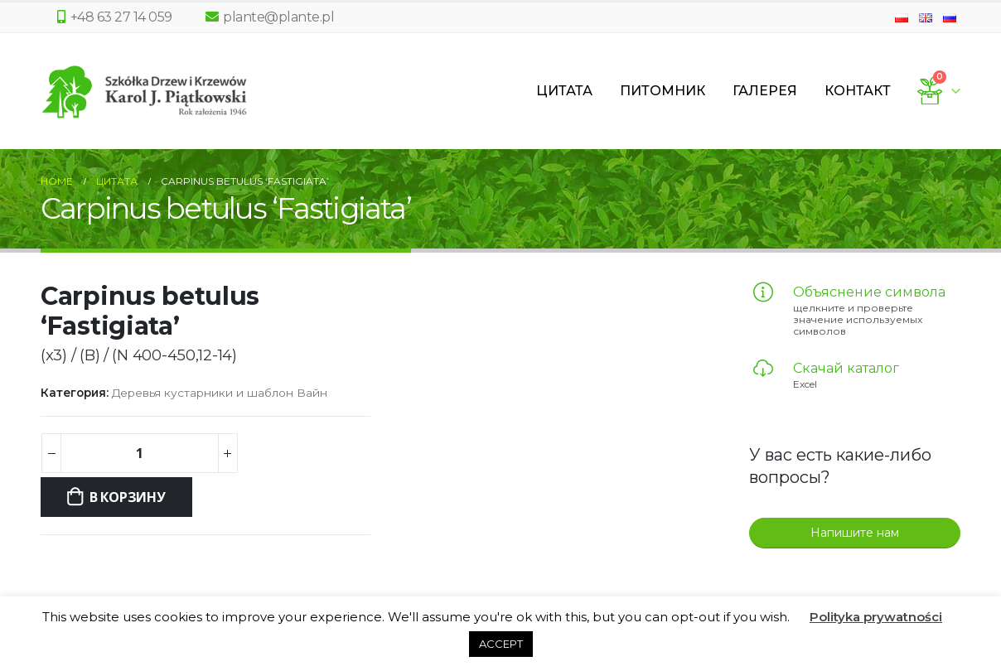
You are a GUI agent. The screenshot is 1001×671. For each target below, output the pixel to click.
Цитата (564, 91)
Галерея (765, 91)
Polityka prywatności (876, 617)
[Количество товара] (139, 453)
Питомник (662, 91)
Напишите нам (854, 532)
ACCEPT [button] (501, 643)
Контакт (857, 91)
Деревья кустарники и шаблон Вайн (219, 392)
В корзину (127, 497)
